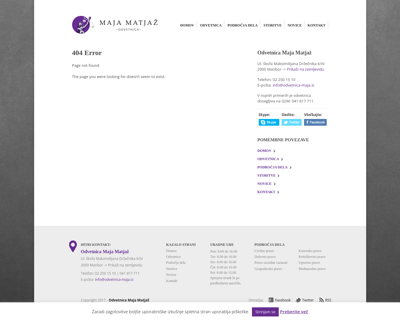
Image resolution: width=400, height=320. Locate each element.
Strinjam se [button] (265, 311)
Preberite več (294, 311)
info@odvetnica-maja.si (293, 85)
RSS (328, 300)
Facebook (283, 300)
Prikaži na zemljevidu (305, 69)
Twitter (308, 300)
